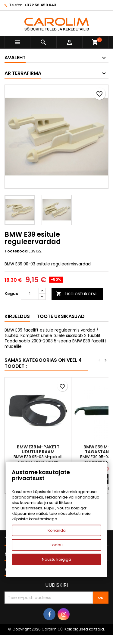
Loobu (57, 545)
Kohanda (57, 530)
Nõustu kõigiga (56, 559)
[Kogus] (30, 294)
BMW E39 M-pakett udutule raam (38, 449)
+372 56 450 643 (40, 5)
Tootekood (16, 251)
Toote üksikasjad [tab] (61, 316)
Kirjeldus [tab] (17, 316)
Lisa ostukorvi (76, 293)
